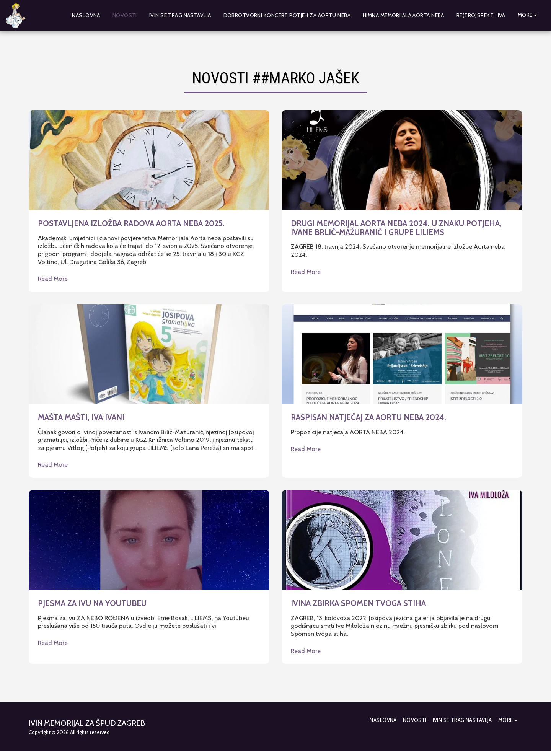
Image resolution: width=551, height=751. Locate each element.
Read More (53, 278)
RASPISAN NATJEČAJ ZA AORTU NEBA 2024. (368, 417)
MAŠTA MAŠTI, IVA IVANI (81, 417)
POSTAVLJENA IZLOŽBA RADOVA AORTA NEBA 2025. (131, 223)
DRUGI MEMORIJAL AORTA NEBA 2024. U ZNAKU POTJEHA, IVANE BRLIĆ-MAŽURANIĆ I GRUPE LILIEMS (396, 227)
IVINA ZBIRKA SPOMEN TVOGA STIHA (358, 603)
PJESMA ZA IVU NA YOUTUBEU (92, 603)
